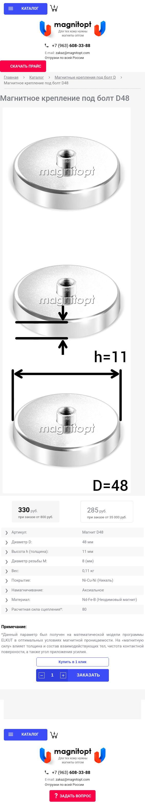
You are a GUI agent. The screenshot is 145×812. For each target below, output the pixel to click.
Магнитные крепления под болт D (85, 77)
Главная (11, 77)
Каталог (36, 77)
